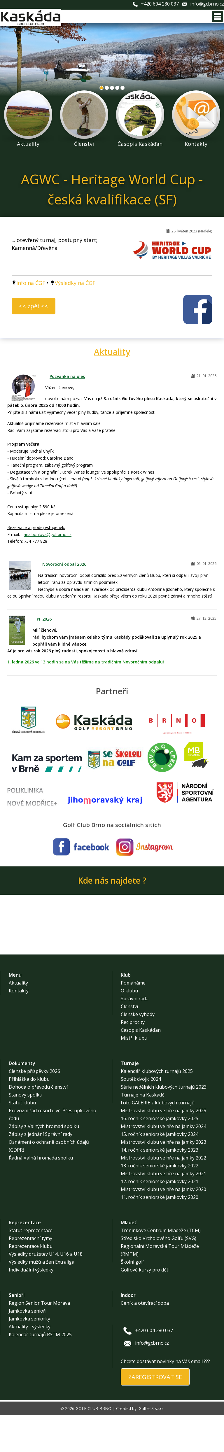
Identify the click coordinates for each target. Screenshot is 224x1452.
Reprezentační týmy (30, 1275)
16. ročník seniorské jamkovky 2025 (159, 1155)
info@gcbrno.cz (207, 4)
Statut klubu (22, 1139)
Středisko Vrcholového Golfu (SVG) (158, 1275)
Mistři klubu (134, 1074)
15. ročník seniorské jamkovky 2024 (159, 1171)
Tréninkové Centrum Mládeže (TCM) (161, 1267)
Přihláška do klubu (29, 1116)
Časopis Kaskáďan (141, 1067)
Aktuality (112, 351)
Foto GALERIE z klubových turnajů (158, 1139)
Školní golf (132, 1298)
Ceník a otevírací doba (145, 1340)
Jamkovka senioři (27, 1347)
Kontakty (19, 1027)
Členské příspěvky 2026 (34, 1108)
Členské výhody (138, 1051)
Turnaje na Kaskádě (142, 1131)
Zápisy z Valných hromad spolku (44, 1163)
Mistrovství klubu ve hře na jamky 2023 (163, 1179)
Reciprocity (133, 1059)
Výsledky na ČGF (75, 282)
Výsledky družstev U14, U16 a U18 (46, 1291)
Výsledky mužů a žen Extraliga (41, 1298)
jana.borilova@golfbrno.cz (46, 534)
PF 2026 (44, 619)
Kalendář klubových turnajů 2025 (157, 1108)
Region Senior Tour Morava (39, 1340)
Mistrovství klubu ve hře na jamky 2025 (163, 1147)
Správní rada (134, 1035)
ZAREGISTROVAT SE (155, 1414)
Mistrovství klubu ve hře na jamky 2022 (163, 1194)
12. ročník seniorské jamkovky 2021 (159, 1218)
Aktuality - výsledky (29, 1363)
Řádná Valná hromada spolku (41, 1194)
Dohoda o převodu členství (38, 1123)
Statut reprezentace (30, 1267)
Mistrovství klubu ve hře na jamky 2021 (163, 1210)
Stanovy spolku (25, 1131)
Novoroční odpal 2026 (64, 564)
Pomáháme (133, 1019)
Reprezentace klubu (30, 1283)
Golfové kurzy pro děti (145, 1306)
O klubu (129, 1027)
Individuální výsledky (31, 1306)
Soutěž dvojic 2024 (141, 1116)
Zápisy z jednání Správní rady (40, 1171)
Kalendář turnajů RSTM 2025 (40, 1371)
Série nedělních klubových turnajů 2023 (163, 1123)
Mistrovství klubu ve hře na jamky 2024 (163, 1163)
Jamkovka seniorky (29, 1355)
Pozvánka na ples (67, 376)
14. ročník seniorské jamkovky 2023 (159, 1186)
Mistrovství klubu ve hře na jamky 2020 (163, 1226)
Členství (129, 1043)
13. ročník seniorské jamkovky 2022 (159, 1202)
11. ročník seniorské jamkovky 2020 (159, 1234)
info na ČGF (30, 282)
